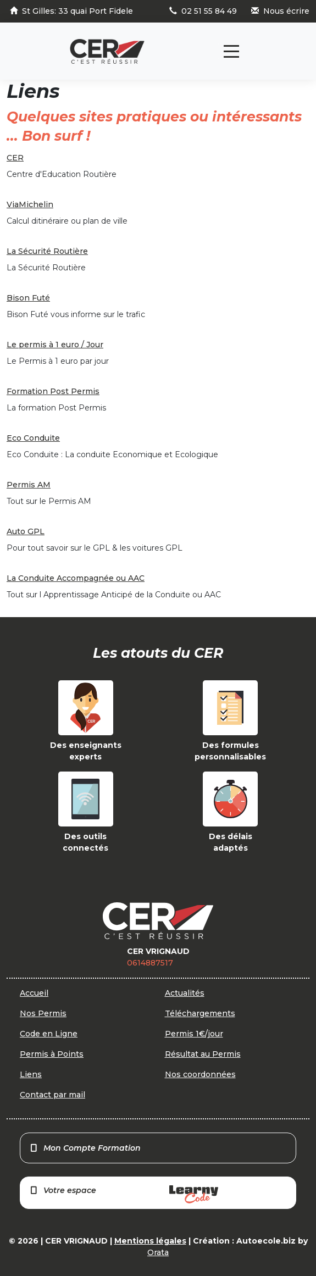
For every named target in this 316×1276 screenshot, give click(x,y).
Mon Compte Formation (85, 1148)
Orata (158, 1252)
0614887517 (150, 963)
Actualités (184, 993)
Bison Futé (28, 298)
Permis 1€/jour (194, 1034)
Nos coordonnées (200, 1074)
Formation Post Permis (53, 391)
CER (15, 158)
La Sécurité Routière (47, 251)
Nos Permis (43, 1013)
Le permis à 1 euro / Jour (55, 344)
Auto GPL (26, 531)
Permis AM (29, 485)
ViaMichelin (30, 204)
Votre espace (123, 1194)
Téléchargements (200, 1013)
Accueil (34, 993)
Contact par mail (52, 1095)
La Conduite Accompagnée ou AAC (76, 578)
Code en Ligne (48, 1034)
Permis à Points (52, 1054)
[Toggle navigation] (231, 51)
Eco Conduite (33, 438)
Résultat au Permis (203, 1054)
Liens (31, 1074)
